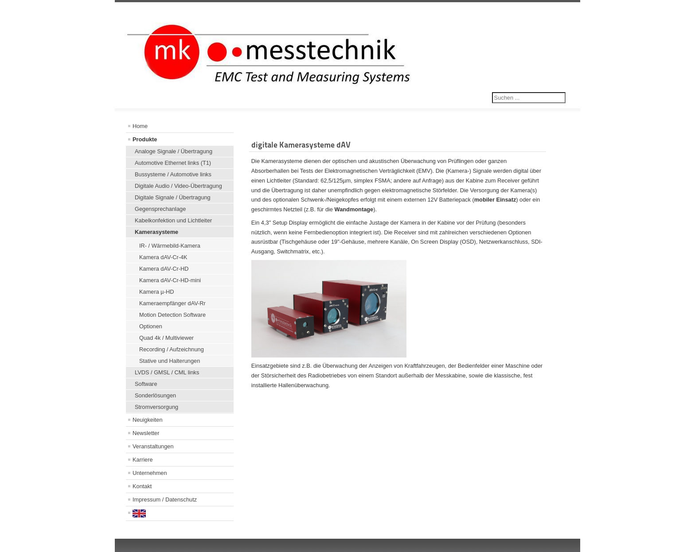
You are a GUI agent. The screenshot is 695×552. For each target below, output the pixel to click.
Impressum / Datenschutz (165, 499)
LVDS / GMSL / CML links (167, 372)
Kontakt (142, 486)
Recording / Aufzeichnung (171, 349)
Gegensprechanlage (160, 209)
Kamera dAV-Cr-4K (163, 257)
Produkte (145, 139)
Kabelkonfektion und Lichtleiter (173, 220)
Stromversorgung (156, 407)
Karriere (143, 459)
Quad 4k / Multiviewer (166, 337)
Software (146, 384)
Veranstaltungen (153, 446)
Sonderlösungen (155, 395)
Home (140, 126)
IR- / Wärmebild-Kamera (169, 245)
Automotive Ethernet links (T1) (173, 162)
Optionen (150, 326)
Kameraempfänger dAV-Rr (172, 303)
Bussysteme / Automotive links (173, 174)
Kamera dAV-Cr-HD (163, 268)
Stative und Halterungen (169, 361)
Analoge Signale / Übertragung (173, 151)
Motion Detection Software (172, 314)
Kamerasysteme (156, 232)
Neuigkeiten (148, 419)
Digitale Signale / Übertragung (173, 197)
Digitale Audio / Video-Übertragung (178, 186)
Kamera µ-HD (156, 291)
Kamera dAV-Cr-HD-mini (170, 280)
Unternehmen (150, 473)
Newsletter (146, 433)
